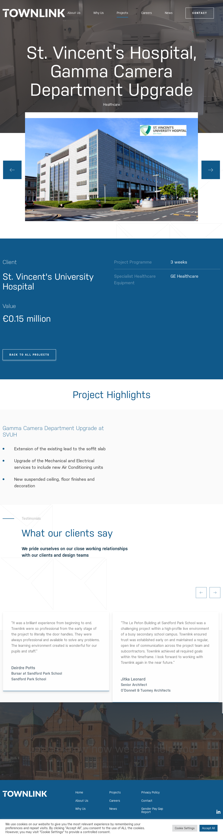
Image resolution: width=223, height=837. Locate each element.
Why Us (98, 13)
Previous (12, 170)
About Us (74, 13)
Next (210, 170)
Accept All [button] (208, 828)
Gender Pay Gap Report (152, 810)
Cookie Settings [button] (185, 828)
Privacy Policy (150, 792)
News (168, 13)
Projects (122, 13)
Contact (199, 13)
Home (79, 792)
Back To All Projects (29, 354)
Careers (146, 13)
